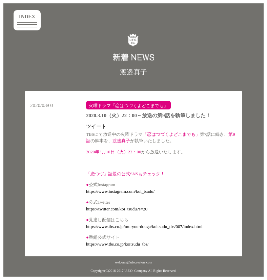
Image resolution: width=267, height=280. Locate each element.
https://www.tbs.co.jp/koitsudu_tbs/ (117, 244)
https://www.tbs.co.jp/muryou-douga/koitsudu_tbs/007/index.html (144, 226)
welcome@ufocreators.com (133, 262)
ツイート (96, 126)
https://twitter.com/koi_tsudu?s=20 (116, 208)
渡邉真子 (133, 72)
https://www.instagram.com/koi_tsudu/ (120, 191)
